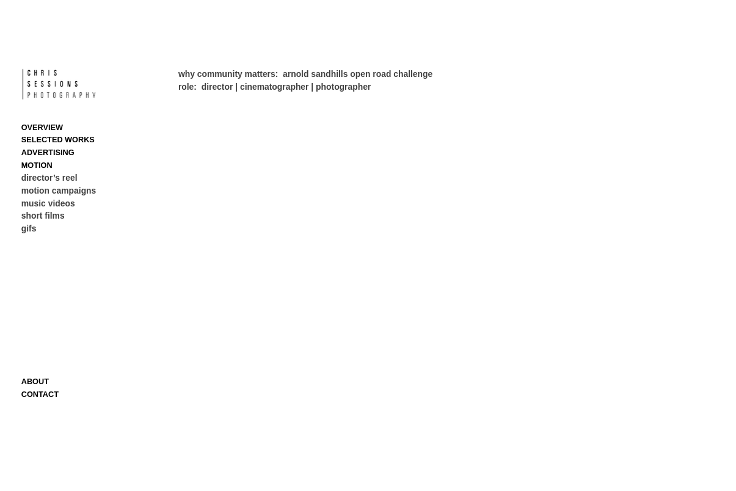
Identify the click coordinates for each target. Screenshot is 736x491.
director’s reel (49, 178)
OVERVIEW (42, 127)
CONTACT (40, 394)
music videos (48, 203)
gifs (29, 228)
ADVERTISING (48, 152)
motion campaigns (59, 190)
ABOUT (35, 381)
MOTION (37, 165)
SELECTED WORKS (58, 139)
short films (43, 215)
